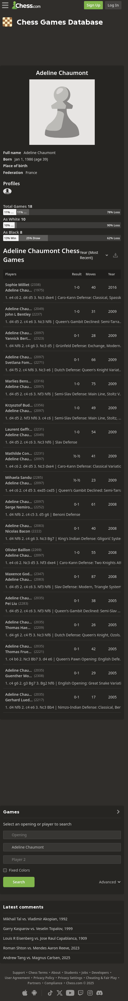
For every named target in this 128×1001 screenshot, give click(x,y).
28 (93, 335)
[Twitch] (80, 993)
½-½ (76, 455)
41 (93, 455)
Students (71, 972)
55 (93, 552)
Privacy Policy (44, 978)
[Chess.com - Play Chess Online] (27, 5)
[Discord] (99, 993)
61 (93, 504)
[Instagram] (90, 993)
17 (93, 696)
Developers (100, 972)
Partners (34, 983)
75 (93, 383)
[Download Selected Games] (115, 255)
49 (93, 407)
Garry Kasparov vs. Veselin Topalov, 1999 (38, 928)
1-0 (77, 287)
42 (93, 648)
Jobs (85, 972)
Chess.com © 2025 (80, 983)
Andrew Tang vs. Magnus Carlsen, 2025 (36, 957)
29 (93, 672)
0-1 (77, 335)
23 (93, 480)
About (56, 972)
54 (93, 431)
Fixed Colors (19, 870)
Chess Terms (38, 972)
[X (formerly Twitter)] (60, 993)
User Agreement (17, 978)
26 (93, 624)
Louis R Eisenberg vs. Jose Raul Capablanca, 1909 (45, 938)
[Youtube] (70, 993)
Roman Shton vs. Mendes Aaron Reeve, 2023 (41, 947)
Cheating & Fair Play (101, 978)
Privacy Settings (70, 978)
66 (93, 359)
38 (93, 600)
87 (93, 576)
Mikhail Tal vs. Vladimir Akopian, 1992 (35, 918)
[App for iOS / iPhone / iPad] (25, 993)
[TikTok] (50, 993)
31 (93, 311)
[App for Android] (34, 993)
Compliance (53, 983)
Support (19, 972)
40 (93, 287)
